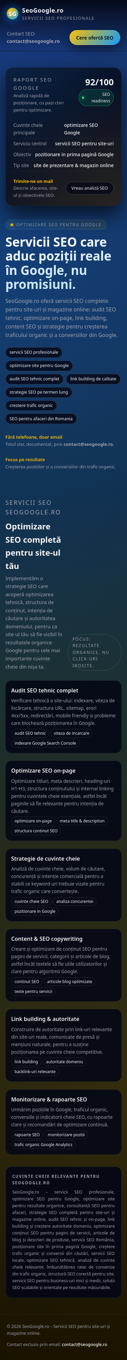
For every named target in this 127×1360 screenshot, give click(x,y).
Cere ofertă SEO (94, 37)
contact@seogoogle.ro (84, 1344)
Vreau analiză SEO (89, 188)
